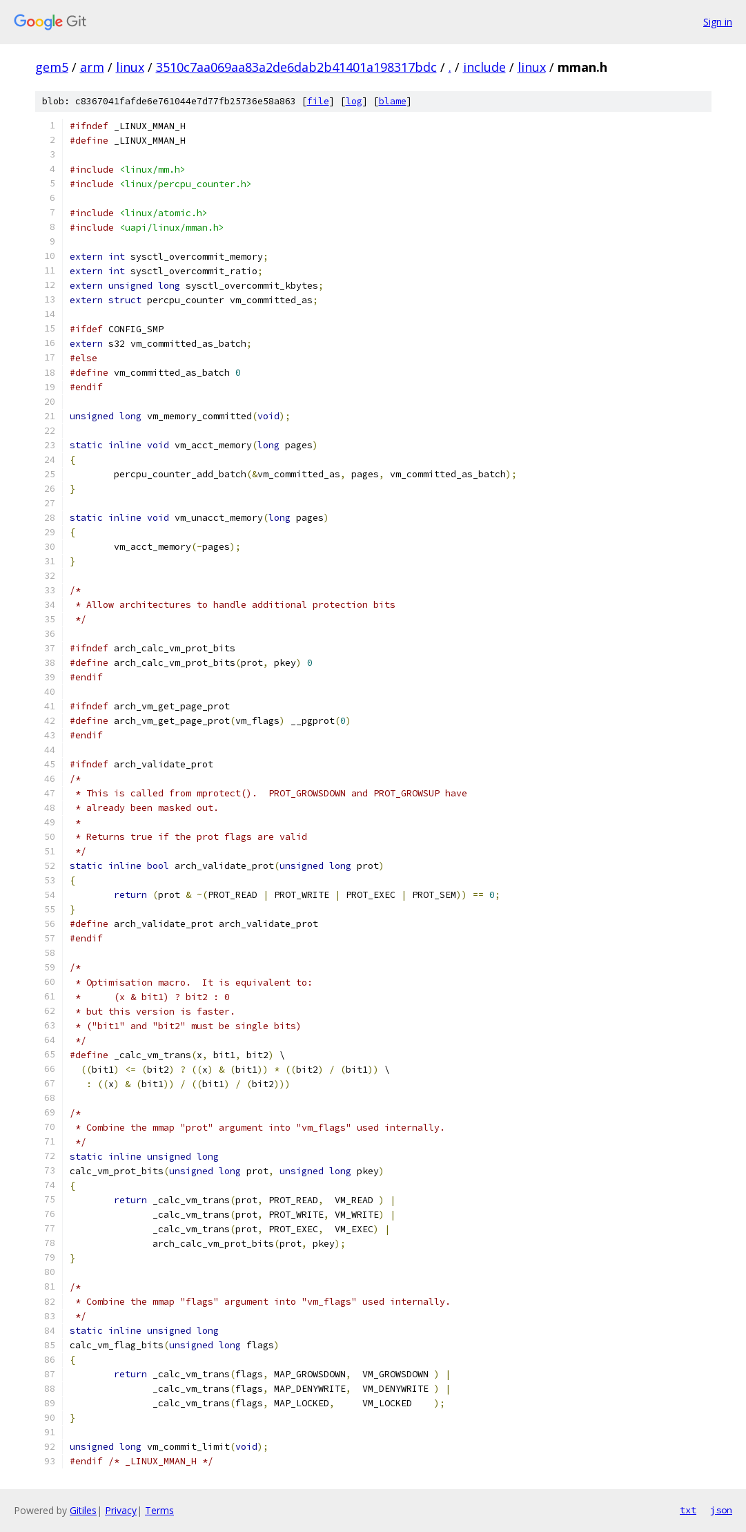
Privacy (121, 1510)
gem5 (51, 67)
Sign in (717, 21)
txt (688, 1510)
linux (130, 67)
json (721, 1510)
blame (392, 101)
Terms (159, 1510)
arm (92, 67)
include (484, 67)
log (354, 101)
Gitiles (83, 1510)
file (318, 101)
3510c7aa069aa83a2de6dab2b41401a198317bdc (296, 67)
